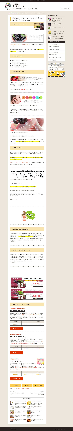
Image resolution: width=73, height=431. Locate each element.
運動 (13, 8)
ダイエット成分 (52, 65)
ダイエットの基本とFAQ (54, 44)
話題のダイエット (60, 65)
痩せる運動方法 (53, 54)
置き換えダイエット (28, 388)
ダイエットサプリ (53, 52)
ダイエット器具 (58, 63)
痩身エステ (51, 63)
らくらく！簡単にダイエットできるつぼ (17, 394)
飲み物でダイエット (54, 49)
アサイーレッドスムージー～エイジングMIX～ (19, 44)
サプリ (24, 8)
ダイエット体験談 (52, 60)
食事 (17, 8)
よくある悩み (31, 8)
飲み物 (20, 8)
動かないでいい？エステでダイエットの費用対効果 (37, 394)
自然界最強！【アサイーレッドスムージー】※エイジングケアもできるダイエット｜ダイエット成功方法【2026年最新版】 (27, 0)
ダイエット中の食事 (54, 46)
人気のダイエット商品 (20, 388)
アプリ (36, 8)
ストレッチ (61, 69)
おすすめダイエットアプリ (55, 57)
